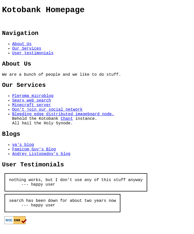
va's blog (23, 145)
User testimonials (32, 53)
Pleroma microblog (32, 96)
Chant (67, 118)
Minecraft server (31, 105)
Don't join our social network (47, 109)
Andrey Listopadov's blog (41, 154)
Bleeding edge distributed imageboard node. (63, 114)
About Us (22, 44)
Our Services (26, 48)
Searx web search (31, 100)
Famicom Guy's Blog (34, 149)
